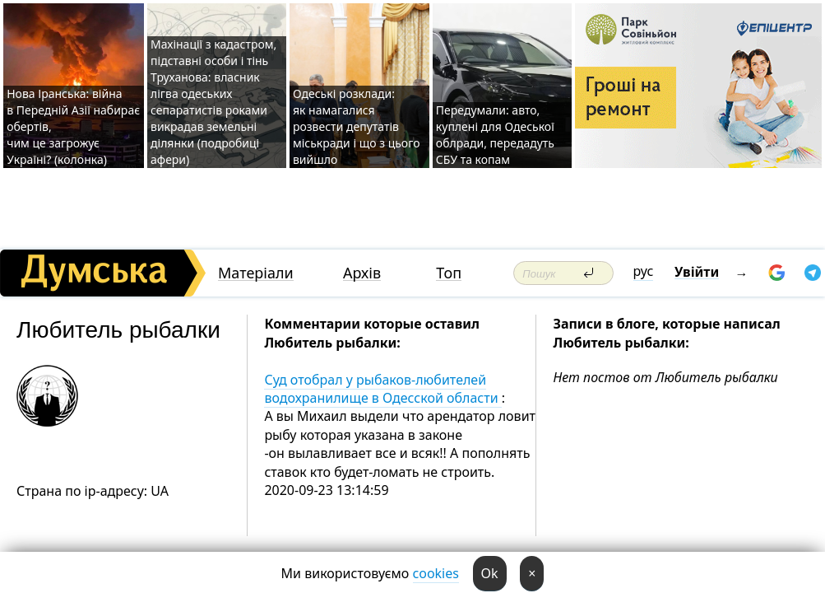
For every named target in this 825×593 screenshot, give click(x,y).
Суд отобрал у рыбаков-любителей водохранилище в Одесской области (382, 389)
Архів (362, 273)
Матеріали (256, 273)
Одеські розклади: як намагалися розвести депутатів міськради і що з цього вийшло (356, 126)
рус (643, 271)
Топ (448, 273)
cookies (436, 573)
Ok (489, 573)
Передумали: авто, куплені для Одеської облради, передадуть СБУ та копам (495, 134)
